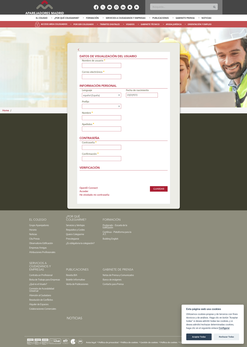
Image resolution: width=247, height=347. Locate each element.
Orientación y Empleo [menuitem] (199, 24)
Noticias (206, 18)
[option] (41, 18)
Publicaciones (160, 18)
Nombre (87, 112)
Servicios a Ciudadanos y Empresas (125, 18)
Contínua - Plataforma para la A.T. (117, 233)
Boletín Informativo (75, 279)
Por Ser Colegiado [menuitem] (83, 24)
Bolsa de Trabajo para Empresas (44, 279)
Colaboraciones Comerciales (42, 308)
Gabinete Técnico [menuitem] (150, 24)
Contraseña (89, 142)
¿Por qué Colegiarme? (66, 18)
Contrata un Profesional (40, 275)
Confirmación (90, 153)
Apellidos (88, 124)
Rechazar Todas (226, 337)
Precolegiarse (72, 238)
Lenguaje (87, 90)
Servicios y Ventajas (75, 225)
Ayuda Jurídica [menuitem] (173, 24)
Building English (110, 238)
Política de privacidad (109, 342)
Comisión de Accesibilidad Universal (41, 289)
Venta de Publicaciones (77, 284)
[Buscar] (184, 7)
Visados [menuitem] (130, 24)
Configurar (224, 328)
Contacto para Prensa (113, 284)
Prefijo (85, 102)
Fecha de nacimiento (137, 90)
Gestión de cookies (149, 342)
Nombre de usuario (93, 60)
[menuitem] (89, 187)
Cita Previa (34, 238)
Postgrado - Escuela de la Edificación (115, 226)
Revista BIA (71, 275)
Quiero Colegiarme (75, 234)
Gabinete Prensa (185, 18)
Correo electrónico (93, 71)
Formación (92, 18)
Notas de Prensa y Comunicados (118, 275)
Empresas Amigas (38, 247)
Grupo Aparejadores (39, 225)
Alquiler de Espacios (39, 304)
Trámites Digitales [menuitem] (110, 24)
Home (6, 110)
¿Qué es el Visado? (38, 284)
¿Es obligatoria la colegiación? (80, 243)
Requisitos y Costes (75, 229)
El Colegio (41, 18)
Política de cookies (129, 342)
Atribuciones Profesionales (42, 252)
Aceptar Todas (199, 337)
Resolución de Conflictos (41, 299)
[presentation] (106, 177)
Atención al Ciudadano (40, 295)
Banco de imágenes (112, 279)
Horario (33, 229)
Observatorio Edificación (41, 243)
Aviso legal (91, 342)
